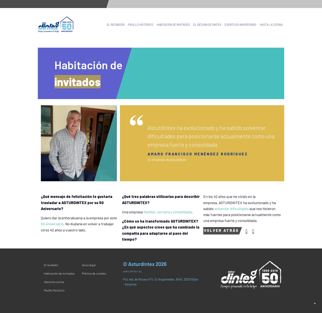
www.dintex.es (132, 271)
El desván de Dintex (207, 24)
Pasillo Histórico (140, 24)
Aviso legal (88, 265)
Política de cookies (94, 273)
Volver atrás (221, 230)
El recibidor (116, 24)
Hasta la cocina (271, 24)
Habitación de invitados (173, 24)
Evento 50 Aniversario (240, 24)
